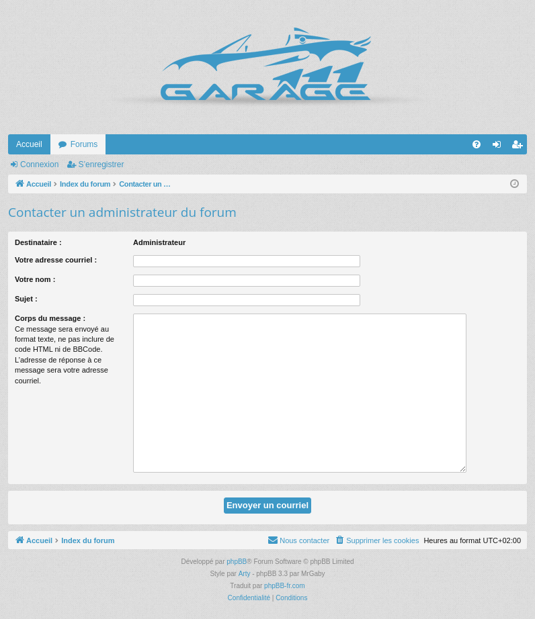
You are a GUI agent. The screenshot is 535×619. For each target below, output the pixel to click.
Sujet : (26, 299)
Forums (84, 144)
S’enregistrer (101, 164)
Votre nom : (35, 279)
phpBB (237, 561)
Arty (245, 573)
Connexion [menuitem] (500, 147)
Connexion (39, 164)
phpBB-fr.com (284, 585)
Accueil (29, 144)
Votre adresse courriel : (56, 260)
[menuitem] (476, 144)
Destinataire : (38, 242)
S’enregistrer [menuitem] (520, 147)
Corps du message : (50, 318)
